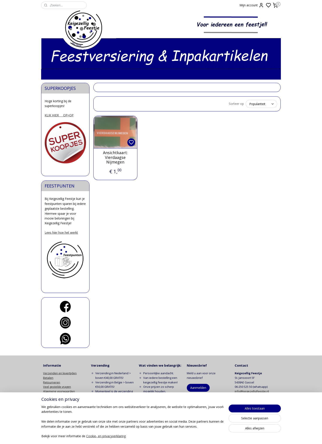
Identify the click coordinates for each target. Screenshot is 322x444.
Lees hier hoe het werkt (61, 232)
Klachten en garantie (57, 400)
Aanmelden (198, 388)
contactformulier (258, 396)
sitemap (178, 436)
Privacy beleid (52, 396)
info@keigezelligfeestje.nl (252, 391)
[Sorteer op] (261, 104)
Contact (48, 405)
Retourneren (51, 382)
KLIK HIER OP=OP (59, 115)
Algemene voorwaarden (59, 391)
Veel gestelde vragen (57, 387)
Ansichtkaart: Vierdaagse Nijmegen (115, 157)
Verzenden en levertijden (60, 373)
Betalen (48, 378)
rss (187, 436)
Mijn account (251, 5)
